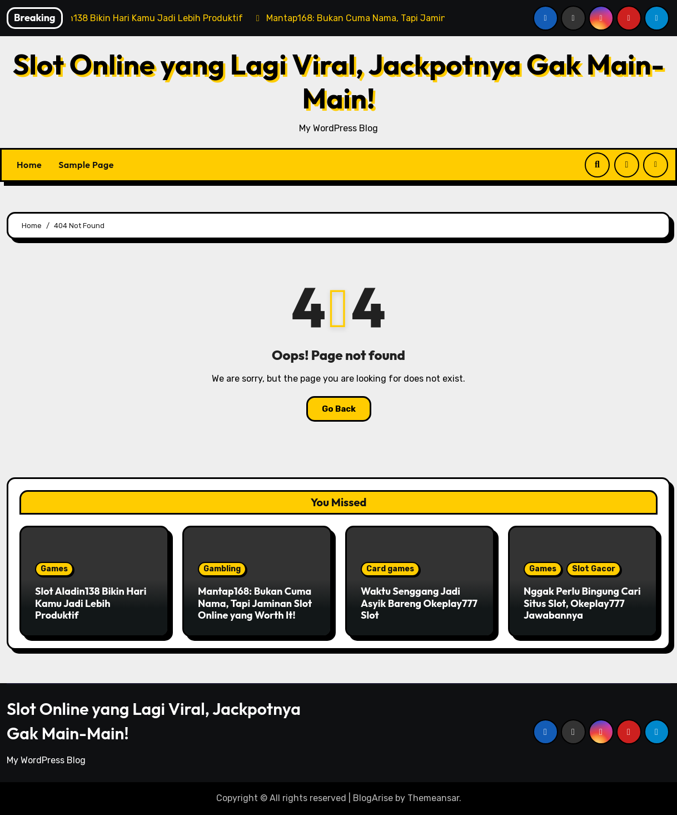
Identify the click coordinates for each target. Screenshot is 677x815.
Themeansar (433, 798)
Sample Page (86, 164)
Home (29, 164)
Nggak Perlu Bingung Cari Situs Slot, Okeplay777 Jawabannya (582, 603)
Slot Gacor (593, 569)
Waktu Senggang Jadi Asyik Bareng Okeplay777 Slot (419, 603)
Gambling (222, 569)
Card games (390, 569)
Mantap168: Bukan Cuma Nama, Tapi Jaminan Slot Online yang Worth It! (255, 603)
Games (54, 569)
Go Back (339, 409)
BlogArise (373, 798)
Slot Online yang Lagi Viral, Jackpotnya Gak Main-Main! (338, 81)
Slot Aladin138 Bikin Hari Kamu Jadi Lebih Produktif (90, 603)
